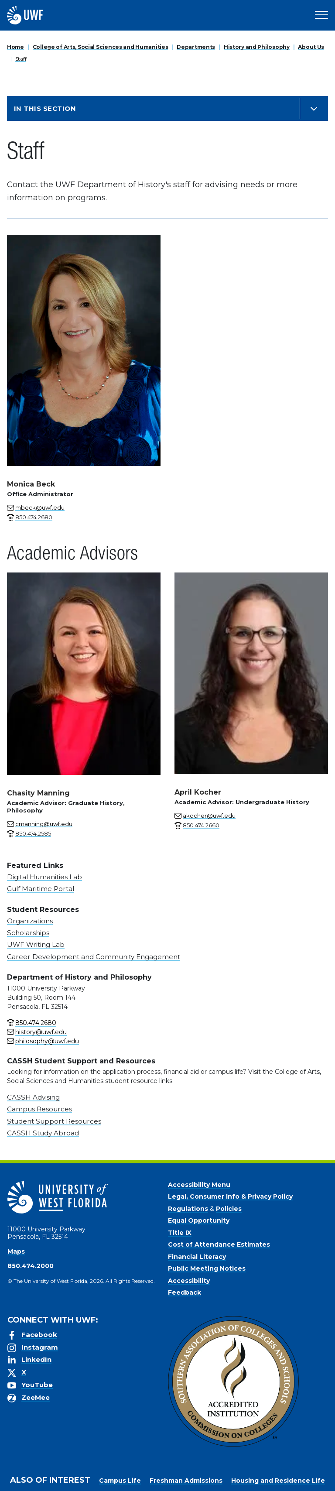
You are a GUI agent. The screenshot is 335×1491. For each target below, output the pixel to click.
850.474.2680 (35, 1023)
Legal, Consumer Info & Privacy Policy (230, 1196)
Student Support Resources (54, 1121)
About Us (311, 47)
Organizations (30, 921)
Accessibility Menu (199, 1185)
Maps (16, 1251)
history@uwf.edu (41, 1032)
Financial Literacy (197, 1257)
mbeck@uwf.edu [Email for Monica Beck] (40, 507)
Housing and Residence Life (278, 1480)
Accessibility (189, 1281)
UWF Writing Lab (36, 944)
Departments (196, 47)
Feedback (184, 1292)
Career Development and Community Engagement (93, 957)
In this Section (45, 108)
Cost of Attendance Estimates (219, 1244)
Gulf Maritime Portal (40, 888)
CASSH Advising (33, 1097)
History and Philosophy (257, 47)
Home (15, 47)
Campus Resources (39, 1109)
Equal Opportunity (198, 1220)
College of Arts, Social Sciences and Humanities (100, 47)
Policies (229, 1209)
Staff (21, 58)
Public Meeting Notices (207, 1268)
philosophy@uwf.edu (47, 1041)
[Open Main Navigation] (321, 15)
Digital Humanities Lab (44, 877)
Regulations (188, 1209)
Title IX (179, 1233)
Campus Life (120, 1480)
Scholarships (28, 933)
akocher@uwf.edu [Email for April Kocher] (209, 815)
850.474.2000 (30, 1266)
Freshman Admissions (186, 1480)
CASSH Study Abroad (43, 1133)
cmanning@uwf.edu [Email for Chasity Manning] (43, 823)
